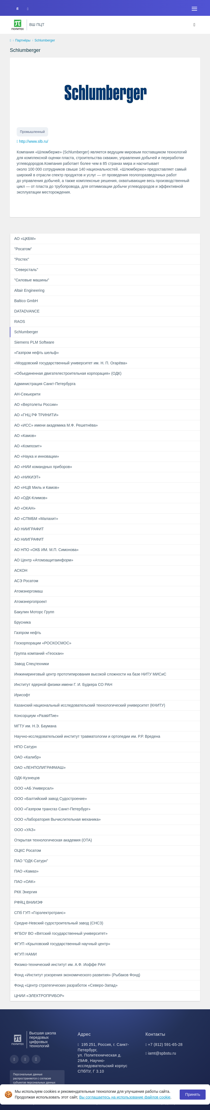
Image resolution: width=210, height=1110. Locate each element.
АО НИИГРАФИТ (29, 529)
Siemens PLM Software (34, 342)
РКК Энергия (25, 892)
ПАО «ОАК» (25, 881)
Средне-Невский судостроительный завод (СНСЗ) (58, 923)
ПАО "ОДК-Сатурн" (31, 861)
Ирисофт (22, 695)
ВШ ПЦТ (36, 24)
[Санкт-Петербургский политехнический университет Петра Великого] (17, 25)
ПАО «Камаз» (26, 871)
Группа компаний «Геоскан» (39, 653)
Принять (192, 1094)
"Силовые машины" (31, 280)
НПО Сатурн (25, 747)
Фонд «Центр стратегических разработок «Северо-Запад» (66, 985)
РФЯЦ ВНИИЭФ (28, 902)
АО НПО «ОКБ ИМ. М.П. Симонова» (46, 549)
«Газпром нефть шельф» (36, 352)
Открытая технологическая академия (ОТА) (53, 840)
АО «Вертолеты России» (36, 404)
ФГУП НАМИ (25, 954)
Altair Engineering (29, 290)
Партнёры (22, 40)
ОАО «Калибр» (27, 757)
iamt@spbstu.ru (162, 1053)
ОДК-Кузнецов (27, 778)
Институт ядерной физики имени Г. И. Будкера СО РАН (63, 684)
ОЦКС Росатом (27, 850)
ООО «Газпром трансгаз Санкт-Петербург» (52, 809)
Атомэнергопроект (30, 601)
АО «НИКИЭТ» (27, 477)
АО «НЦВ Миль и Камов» (36, 487)
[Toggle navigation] (194, 8)
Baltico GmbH (26, 301)
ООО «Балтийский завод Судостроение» (50, 798)
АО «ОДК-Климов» (30, 498)
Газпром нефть (27, 632)
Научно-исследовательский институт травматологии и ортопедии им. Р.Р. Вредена (87, 736)
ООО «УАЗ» (25, 830)
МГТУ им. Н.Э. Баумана (35, 726)
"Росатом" (23, 249)
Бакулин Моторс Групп (34, 612)
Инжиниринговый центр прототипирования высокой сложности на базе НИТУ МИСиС (90, 674)
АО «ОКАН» (25, 508)
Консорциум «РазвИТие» (36, 715)
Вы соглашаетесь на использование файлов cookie (125, 1097)
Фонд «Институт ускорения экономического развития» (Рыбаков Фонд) (77, 975)
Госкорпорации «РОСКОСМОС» (42, 643)
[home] (10, 40)
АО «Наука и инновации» (36, 456)
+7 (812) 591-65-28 (165, 1044)
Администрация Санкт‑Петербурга (44, 384)
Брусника (22, 622)
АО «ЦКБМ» (25, 238)
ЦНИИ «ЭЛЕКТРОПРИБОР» (39, 995)
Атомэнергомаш (28, 591)
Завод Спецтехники (31, 664)
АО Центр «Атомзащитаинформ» (43, 560)
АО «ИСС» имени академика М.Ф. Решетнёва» (56, 425)
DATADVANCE (27, 311)
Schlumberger (26, 332)
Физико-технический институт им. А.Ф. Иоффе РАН (59, 964)
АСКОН (20, 570)
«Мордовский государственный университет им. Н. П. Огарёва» (70, 363)
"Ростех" (21, 259)
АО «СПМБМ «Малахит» (36, 518)
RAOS (19, 321)
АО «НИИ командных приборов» (43, 467)
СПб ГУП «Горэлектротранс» (40, 912)
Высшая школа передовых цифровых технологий (42, 1039)
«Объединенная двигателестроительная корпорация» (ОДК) (67, 373)
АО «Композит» (28, 446)
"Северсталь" (26, 269)
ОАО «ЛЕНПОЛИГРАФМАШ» (40, 767)
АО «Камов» (25, 435)
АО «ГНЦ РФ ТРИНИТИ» (36, 415)
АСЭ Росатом (26, 581)
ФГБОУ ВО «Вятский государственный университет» (60, 933)
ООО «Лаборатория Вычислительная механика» (57, 819)
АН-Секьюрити (27, 394)
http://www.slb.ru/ (33, 141)
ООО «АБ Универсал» (34, 788)
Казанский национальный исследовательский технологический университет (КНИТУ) (89, 705)
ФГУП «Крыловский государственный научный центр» (62, 944)
